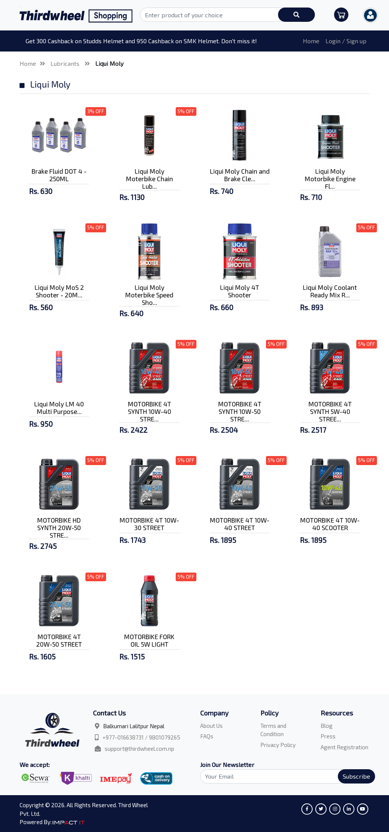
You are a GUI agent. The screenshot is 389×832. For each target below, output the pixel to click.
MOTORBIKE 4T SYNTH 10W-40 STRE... (149, 411)
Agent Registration (344, 747)
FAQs (206, 736)
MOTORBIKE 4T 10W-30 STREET (149, 523)
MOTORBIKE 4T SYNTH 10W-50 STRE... (239, 411)
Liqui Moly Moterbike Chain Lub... (149, 178)
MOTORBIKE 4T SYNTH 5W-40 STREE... (330, 411)
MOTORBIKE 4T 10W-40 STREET (239, 523)
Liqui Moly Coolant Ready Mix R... (330, 291)
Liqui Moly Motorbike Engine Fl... (330, 178)
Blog (327, 725)
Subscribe (356, 776)
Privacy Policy (278, 744)
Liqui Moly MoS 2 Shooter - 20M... (59, 291)
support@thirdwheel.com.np (139, 748)
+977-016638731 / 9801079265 (141, 737)
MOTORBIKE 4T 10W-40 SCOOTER (330, 523)
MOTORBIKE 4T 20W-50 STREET (59, 640)
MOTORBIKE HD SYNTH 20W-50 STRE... (59, 527)
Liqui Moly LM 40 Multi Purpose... (59, 407)
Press (328, 736)
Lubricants (65, 63)
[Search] (283, 776)
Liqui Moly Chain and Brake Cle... (240, 174)
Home (311, 40)
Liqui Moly (109, 63)
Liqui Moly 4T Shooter (239, 291)
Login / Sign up (345, 40)
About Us (211, 725)
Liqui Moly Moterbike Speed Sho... (149, 294)
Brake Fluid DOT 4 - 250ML (59, 174)
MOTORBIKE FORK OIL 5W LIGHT (149, 640)
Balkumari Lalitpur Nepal (133, 726)
